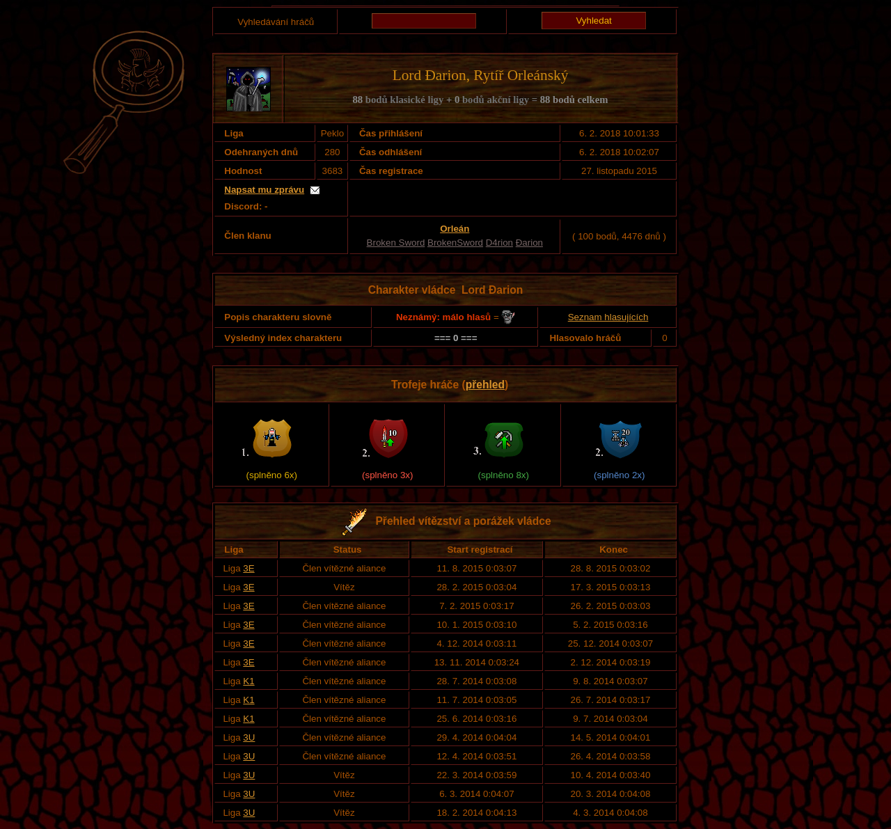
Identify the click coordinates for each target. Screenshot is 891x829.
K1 (248, 681)
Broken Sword (396, 242)
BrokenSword (455, 242)
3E (248, 568)
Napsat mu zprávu (264, 189)
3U (249, 737)
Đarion (529, 242)
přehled (485, 384)
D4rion (499, 242)
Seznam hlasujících (608, 317)
